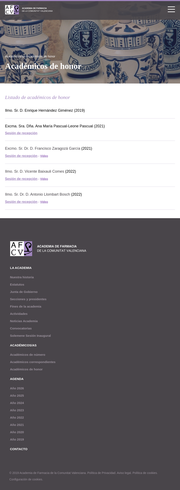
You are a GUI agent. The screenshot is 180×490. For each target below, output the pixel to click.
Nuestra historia (22, 277)
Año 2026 (17, 388)
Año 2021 (17, 425)
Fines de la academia (25, 306)
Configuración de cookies (25, 479)
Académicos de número (27, 354)
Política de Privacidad (101, 473)
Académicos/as (15, 56)
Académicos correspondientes (32, 362)
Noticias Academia (24, 321)
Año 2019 (17, 439)
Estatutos (17, 284)
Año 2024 (17, 403)
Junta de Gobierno (24, 292)
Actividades (19, 313)
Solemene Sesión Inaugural (30, 335)
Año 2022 (17, 417)
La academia (21, 268)
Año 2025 (17, 395)
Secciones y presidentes (28, 299)
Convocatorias (21, 328)
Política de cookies (144, 473)
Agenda (17, 379)
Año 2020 (17, 432)
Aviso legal (124, 473)
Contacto (19, 449)
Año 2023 (17, 410)
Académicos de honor (41, 56)
